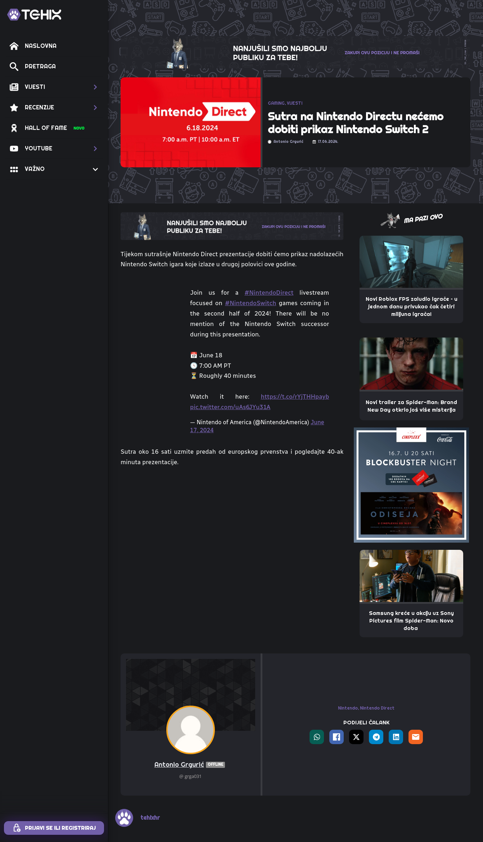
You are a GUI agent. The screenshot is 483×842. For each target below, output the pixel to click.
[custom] (256, 790)
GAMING (276, 103)
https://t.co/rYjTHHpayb (295, 396)
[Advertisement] (232, 526)
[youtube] (276, 790)
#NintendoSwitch (250, 303)
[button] (54, 87)
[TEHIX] (34, 15)
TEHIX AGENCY (365, 807)
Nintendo (348, 640)
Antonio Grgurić (190, 697)
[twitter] (355, 790)
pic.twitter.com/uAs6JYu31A (230, 407)
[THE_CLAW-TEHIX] (295, 51)
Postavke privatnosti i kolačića (295, 817)
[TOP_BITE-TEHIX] (232, 226)
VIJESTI (294, 103)
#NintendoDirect (268, 292)
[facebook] (335, 790)
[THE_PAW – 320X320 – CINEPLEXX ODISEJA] (411, 484)
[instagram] (236, 790)
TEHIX (220, 807)
